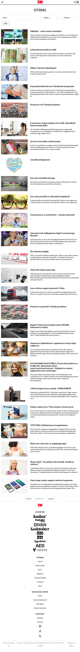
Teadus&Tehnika (40, 578)
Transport (40, 582)
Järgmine (51, 499)
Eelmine (28, 499)
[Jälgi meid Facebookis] (40, 631)
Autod (40, 561)
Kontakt (40, 622)
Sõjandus (40, 574)
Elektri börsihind (40, 608)
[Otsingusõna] (20, 17)
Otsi (5, 23)
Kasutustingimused (40, 600)
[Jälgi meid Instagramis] (40, 626)
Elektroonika (40, 565)
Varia (40, 586)
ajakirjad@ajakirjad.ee (42, 643)
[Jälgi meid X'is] (40, 636)
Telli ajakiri (40, 604)
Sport (40, 570)
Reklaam (40, 618)
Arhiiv (40, 596)
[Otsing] (75, 2)
